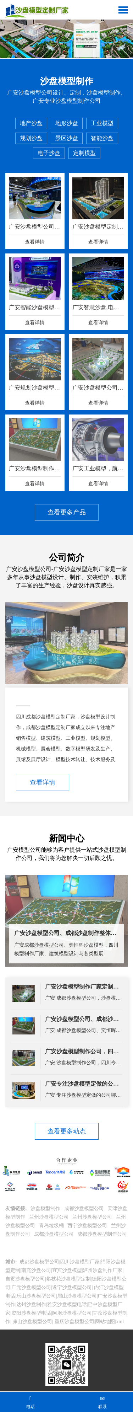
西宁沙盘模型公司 (88, 1225)
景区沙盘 (66, 138)
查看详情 (42, 782)
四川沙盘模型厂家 (80, 1261)
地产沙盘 (31, 123)
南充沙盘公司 (36, 1270)
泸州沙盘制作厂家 (102, 1270)
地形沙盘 (66, 123)
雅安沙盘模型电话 (67, 1304)
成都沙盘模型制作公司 (102, 1234)
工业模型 (102, 123)
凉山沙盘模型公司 (31, 1321)
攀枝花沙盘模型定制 (68, 1279)
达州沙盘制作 (31, 1304)
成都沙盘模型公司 (84, 1208)
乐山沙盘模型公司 (36, 1296)
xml (120, 1321)
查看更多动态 (67, 1131)
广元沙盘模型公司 (31, 1287)
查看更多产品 (67, 512)
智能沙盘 (102, 138)
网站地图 (105, 1321)
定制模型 (84, 153)
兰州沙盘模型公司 (49, 1217)
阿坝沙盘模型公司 (72, 1313)
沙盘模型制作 (46, 1208)
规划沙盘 (31, 138)
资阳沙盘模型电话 (31, 1313)
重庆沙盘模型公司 (73, 1321)
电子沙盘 (49, 153)
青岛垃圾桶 (52, 1225)
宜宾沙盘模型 (67, 1270)
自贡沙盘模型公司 (25, 1279)
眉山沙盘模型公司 (77, 1296)
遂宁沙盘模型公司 (72, 1287)
